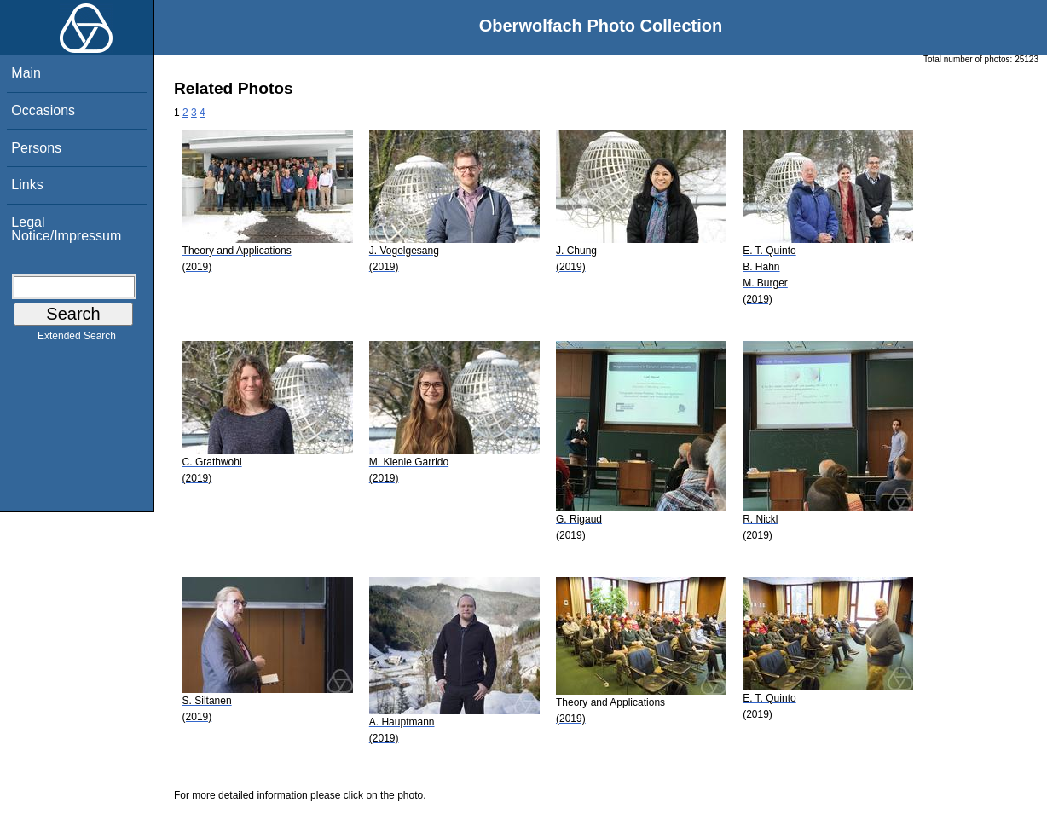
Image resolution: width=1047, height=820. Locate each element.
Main (26, 73)
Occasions (43, 110)
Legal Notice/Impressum (66, 229)
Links (27, 184)
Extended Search (77, 339)
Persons (36, 148)
